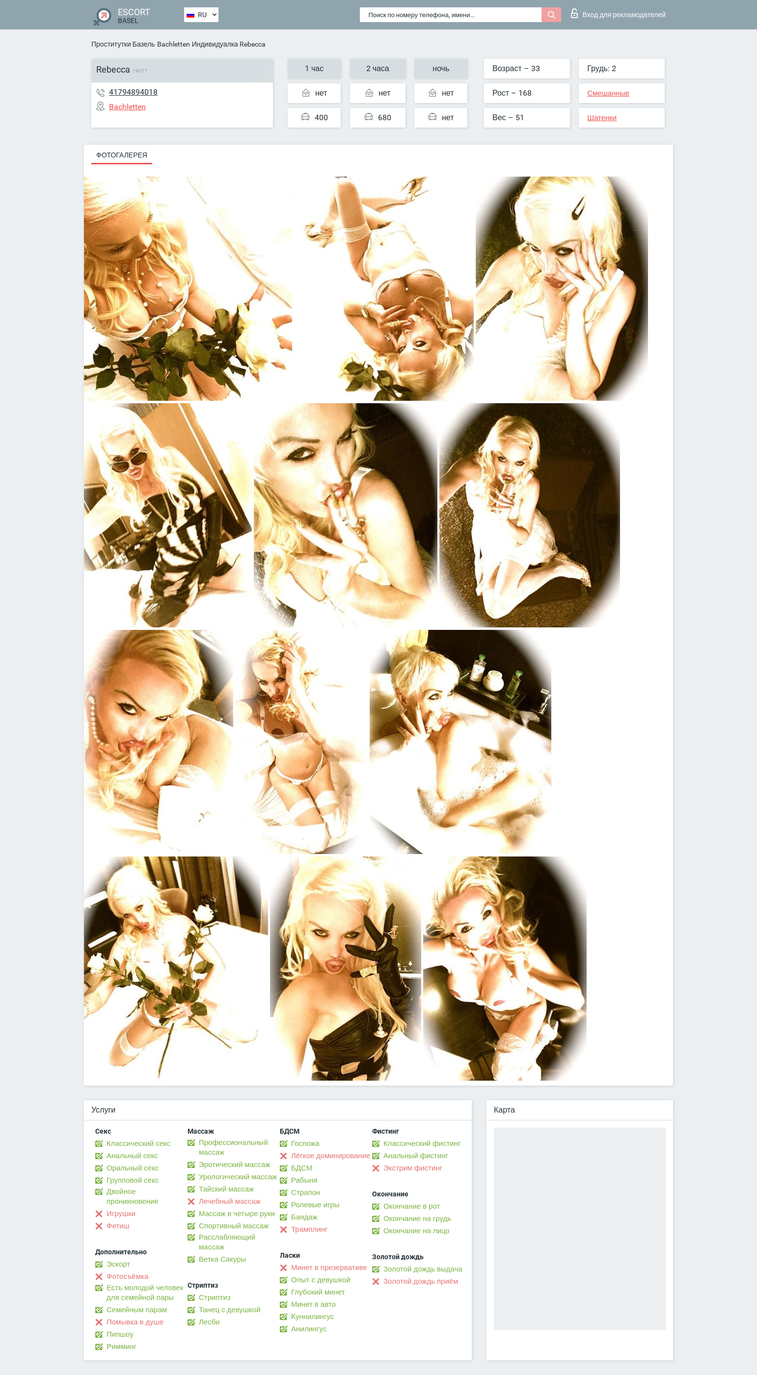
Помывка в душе (135, 1322)
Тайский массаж (226, 1189)
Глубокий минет (318, 1292)
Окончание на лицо (416, 1230)
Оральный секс (133, 1168)
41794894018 (133, 92)
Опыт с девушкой (321, 1279)
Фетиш (118, 1225)
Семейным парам (137, 1309)
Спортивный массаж (234, 1225)
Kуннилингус (312, 1316)
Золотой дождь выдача (422, 1269)
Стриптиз (215, 1297)
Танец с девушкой (229, 1309)
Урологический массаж (238, 1176)
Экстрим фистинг (412, 1168)
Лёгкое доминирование (330, 1155)
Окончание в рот (411, 1206)
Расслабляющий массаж (227, 1242)
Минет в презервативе (329, 1267)
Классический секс (138, 1143)
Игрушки (121, 1213)
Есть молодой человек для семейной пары (145, 1292)
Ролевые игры (315, 1204)
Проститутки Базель (123, 44)
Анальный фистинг (415, 1155)
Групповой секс (133, 1180)
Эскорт (118, 1264)
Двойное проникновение (133, 1196)
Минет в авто (313, 1304)
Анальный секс (132, 1155)
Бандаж (304, 1217)
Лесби (209, 1322)
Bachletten (173, 44)
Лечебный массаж (230, 1201)
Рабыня (304, 1180)
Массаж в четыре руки (237, 1213)
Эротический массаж (234, 1164)
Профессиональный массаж (233, 1147)
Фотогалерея (121, 155)
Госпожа (305, 1143)
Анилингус (308, 1328)
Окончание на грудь (417, 1218)
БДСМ (301, 1168)
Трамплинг (309, 1229)
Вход (618, 13)
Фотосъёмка (127, 1276)
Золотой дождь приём (420, 1281)
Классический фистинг (421, 1143)
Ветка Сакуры (222, 1259)
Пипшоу (120, 1334)
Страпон (305, 1192)
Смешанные (608, 93)
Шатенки (602, 117)
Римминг (121, 1346)
